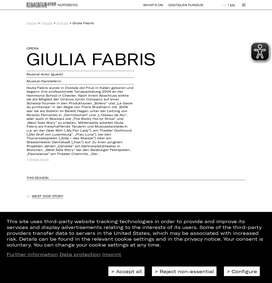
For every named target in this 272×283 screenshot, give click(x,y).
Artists (62, 23)
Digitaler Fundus (185, 8)
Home (32, 23)
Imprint (111, 254)
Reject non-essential (187, 271)
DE (224, 8)
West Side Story (47, 196)
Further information (32, 254)
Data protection (80, 254)
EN (232, 8)
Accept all (129, 271)
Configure (244, 271)
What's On (153, 8)
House (46, 23)
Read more (39, 159)
